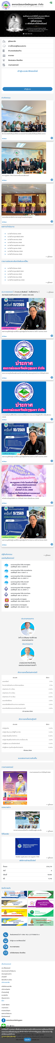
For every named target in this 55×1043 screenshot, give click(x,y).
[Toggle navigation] (51, 2)
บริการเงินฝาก (6, 989)
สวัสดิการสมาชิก (7, 986)
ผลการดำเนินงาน (6, 1013)
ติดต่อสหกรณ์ (6, 1016)
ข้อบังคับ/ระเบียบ (7, 980)
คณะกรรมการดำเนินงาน (9, 971)
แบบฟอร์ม (5, 995)
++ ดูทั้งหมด (49, 257)
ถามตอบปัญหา (6, 1011)
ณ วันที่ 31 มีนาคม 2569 (14, 234)
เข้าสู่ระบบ (27, 89)
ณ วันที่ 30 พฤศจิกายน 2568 (16, 245)
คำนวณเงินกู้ (5, 992)
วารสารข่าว (5, 1008)
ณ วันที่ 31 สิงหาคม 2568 (15, 254)
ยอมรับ (27, 1039)
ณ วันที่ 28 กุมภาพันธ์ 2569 (16, 237)
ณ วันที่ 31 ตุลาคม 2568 (14, 248)
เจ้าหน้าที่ (4, 977)
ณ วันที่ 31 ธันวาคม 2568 (15, 242)
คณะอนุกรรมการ (7, 974)
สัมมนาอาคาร (5, 998)
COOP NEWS (5, 1005)
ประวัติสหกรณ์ (6, 968)
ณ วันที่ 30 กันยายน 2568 (15, 251)
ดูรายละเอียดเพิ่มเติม (9, 1036)
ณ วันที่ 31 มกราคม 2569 (15, 240)
